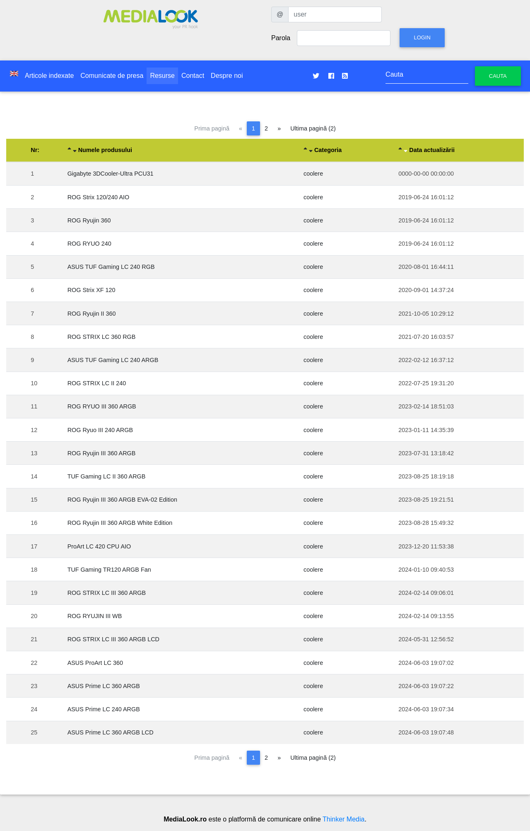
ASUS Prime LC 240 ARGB (103, 709)
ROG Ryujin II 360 (91, 313)
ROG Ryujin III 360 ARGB (101, 453)
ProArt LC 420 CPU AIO (99, 546)
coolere (313, 173)
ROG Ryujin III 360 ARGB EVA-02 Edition (122, 499)
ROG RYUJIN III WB (94, 616)
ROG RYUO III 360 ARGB (101, 406)
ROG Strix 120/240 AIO (98, 197)
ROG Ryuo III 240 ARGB (100, 430)
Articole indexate (49, 75)
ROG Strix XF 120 (91, 290)
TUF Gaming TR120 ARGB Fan (109, 569)
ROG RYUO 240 (89, 243)
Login (422, 37)
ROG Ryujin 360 (89, 220)
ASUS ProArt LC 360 (95, 662)
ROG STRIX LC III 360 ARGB (106, 592)
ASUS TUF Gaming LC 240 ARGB (113, 360)
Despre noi (227, 75)
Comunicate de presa (111, 75)
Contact (192, 75)
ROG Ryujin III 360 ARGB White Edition (120, 522)
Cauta (498, 76)
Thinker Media (343, 819)
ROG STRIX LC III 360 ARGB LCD (113, 639)
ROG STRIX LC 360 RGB (101, 336)
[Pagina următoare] (279, 128)
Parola (280, 37)
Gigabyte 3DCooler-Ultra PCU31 (110, 173)
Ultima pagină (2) (313, 128)
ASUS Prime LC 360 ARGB (103, 686)
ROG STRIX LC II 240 (96, 383)
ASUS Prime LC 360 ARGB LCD (110, 732)
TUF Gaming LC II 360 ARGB (106, 476)
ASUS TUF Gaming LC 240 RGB (111, 266)
